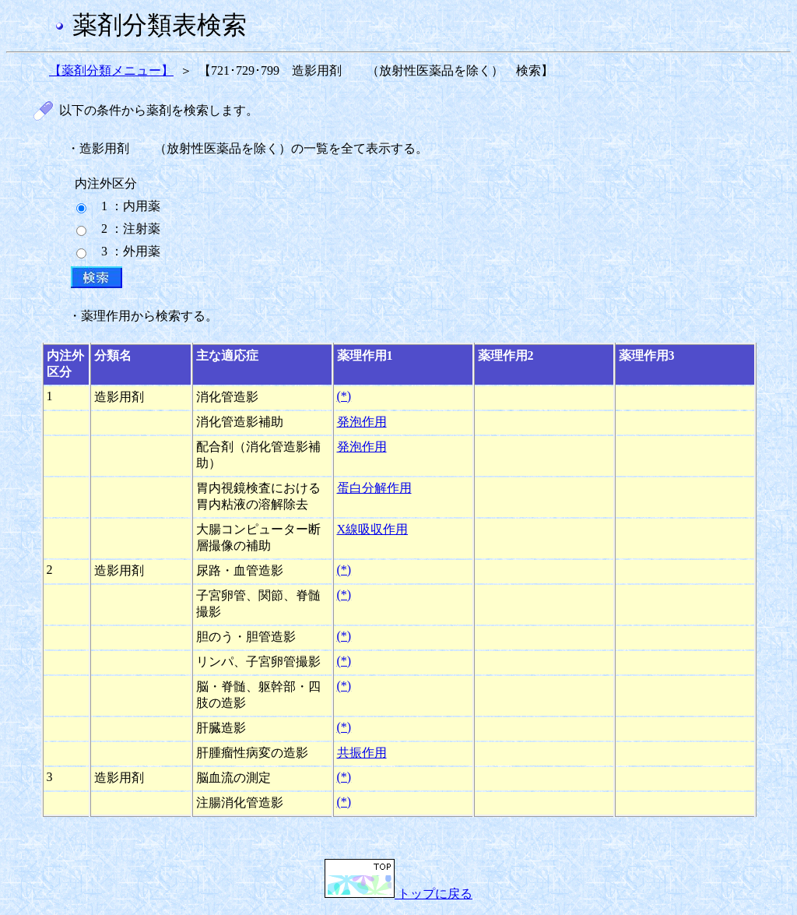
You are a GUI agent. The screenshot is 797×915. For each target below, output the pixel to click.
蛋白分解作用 (374, 487)
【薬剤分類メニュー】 (111, 70)
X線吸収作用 (373, 529)
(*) (344, 396)
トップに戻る (398, 893)
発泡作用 (362, 421)
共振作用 (362, 752)
